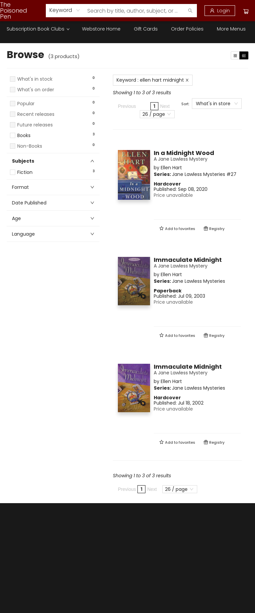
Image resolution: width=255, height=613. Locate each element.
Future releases (35, 125)
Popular (26, 104)
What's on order (35, 90)
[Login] (220, 10)
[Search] (190, 10)
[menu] (127, 29)
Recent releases (35, 114)
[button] (53, 96)
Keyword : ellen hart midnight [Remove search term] (153, 80)
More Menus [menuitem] (231, 29)
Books (24, 135)
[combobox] (65, 10)
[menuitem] (37, 29)
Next (165, 106)
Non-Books (29, 146)
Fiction (25, 172)
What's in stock (34, 79)
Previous (127, 106)
